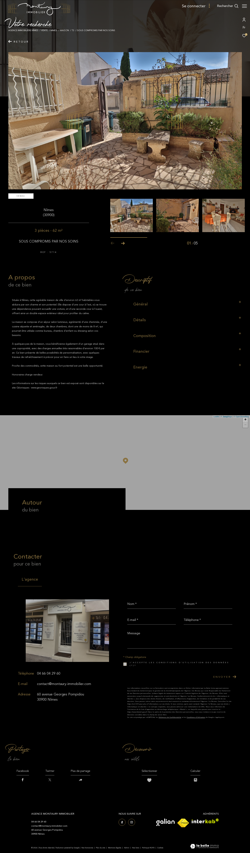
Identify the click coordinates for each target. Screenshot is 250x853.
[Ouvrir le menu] (244, 6)
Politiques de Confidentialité (170, 717)
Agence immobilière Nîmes (23, 30)
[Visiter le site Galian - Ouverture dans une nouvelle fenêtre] (165, 822)
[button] (123, 243)
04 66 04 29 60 (48, 673)
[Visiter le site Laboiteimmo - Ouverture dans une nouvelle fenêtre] (204, 846)
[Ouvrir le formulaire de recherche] (227, 6)
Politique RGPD (148, 847)
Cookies (160, 848)
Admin (127, 847)
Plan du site (101, 847)
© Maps (226, 417)
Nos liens (136, 847)
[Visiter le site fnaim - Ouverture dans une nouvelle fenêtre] (183, 823)
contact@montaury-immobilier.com (64, 684)
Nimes (54, 30)
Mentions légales (115, 847)
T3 (73, 30)
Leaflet (216, 417)
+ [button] (245, 420)
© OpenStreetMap (241, 417)
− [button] (245, 425)
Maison (64, 30)
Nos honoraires (87, 847)
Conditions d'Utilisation (196, 717)
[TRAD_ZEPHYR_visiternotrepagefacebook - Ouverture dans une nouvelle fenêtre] (122, 822)
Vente (44, 30)
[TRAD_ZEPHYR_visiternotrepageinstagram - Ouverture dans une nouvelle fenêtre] (131, 822)
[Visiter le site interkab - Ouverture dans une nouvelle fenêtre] (205, 821)
